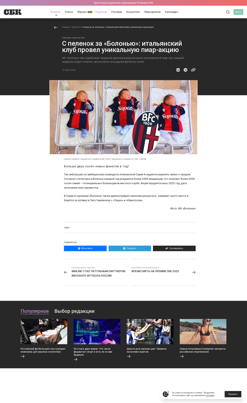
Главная (66, 27)
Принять (233, 394)
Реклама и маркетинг (73, 38)
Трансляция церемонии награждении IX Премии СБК (123, 3)
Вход (238, 11)
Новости (76, 27)
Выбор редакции (75, 311)
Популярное (35, 311)
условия (210, 395)
